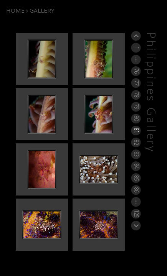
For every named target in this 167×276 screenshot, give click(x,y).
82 (135, 142)
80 (135, 119)
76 (135, 71)
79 (135, 106)
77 (135, 82)
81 (135, 130)
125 (135, 213)
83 (135, 154)
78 (135, 94)
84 (135, 166)
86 (135, 189)
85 (135, 178)
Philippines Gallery (150, 92)
